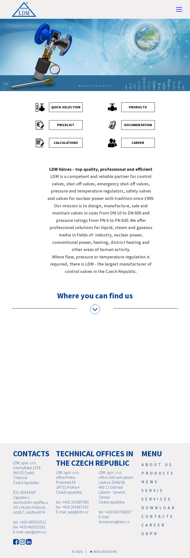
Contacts (158, 516)
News (150, 481)
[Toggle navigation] (179, 9)
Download (159, 507)
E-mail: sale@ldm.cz (29, 531)
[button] (6, 58)
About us (157, 464)
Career (154, 524)
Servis (153, 490)
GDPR (150, 533)
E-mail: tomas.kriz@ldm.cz (114, 519)
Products (158, 473)
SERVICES (157, 499)
